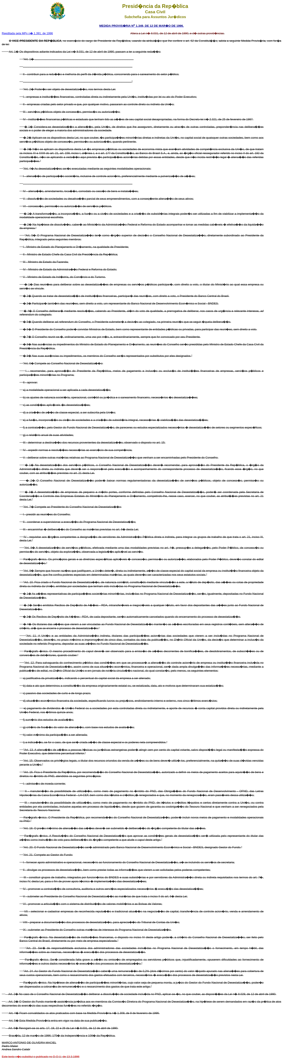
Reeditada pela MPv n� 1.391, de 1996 (27, 33)
